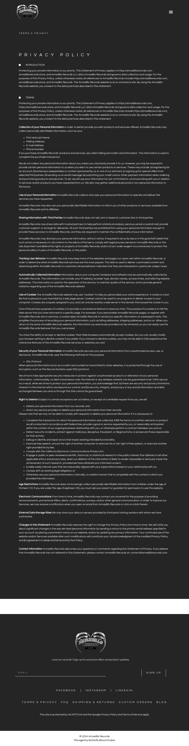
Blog (162, 702)
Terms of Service (132, 714)
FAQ (65, 702)
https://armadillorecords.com (135, 70)
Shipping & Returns (94, 702)
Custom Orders (136, 702)
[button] (171, 12)
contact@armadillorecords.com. (149, 552)
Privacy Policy (109, 714)
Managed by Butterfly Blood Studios (94, 740)
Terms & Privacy (39, 702)
